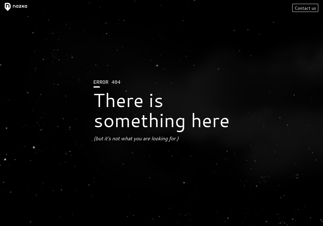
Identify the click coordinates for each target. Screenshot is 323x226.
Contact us (305, 8)
